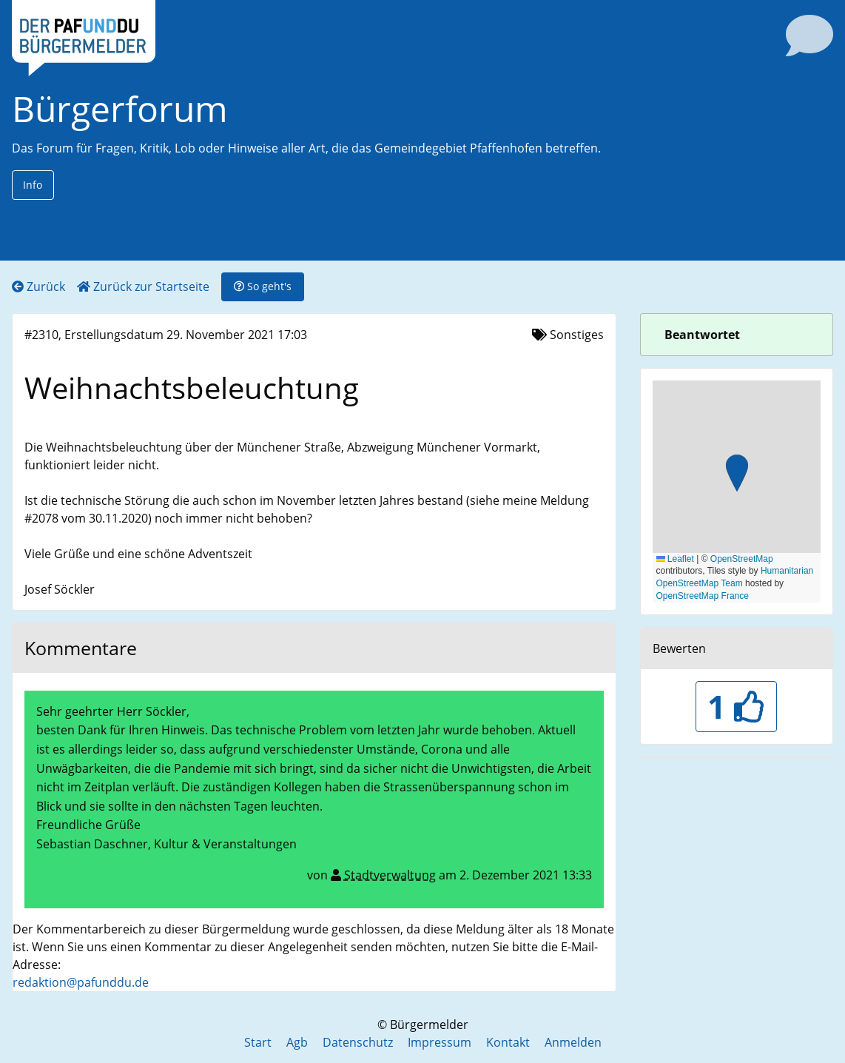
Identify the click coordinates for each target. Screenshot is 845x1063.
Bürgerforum (120, 108)
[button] (737, 475)
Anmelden (573, 1042)
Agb (297, 1042)
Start (258, 1042)
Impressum (439, 1042)
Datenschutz (358, 1042)
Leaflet (675, 559)
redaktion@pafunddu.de (81, 982)
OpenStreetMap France (702, 596)
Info (32, 185)
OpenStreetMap (741, 559)
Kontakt (508, 1042)
